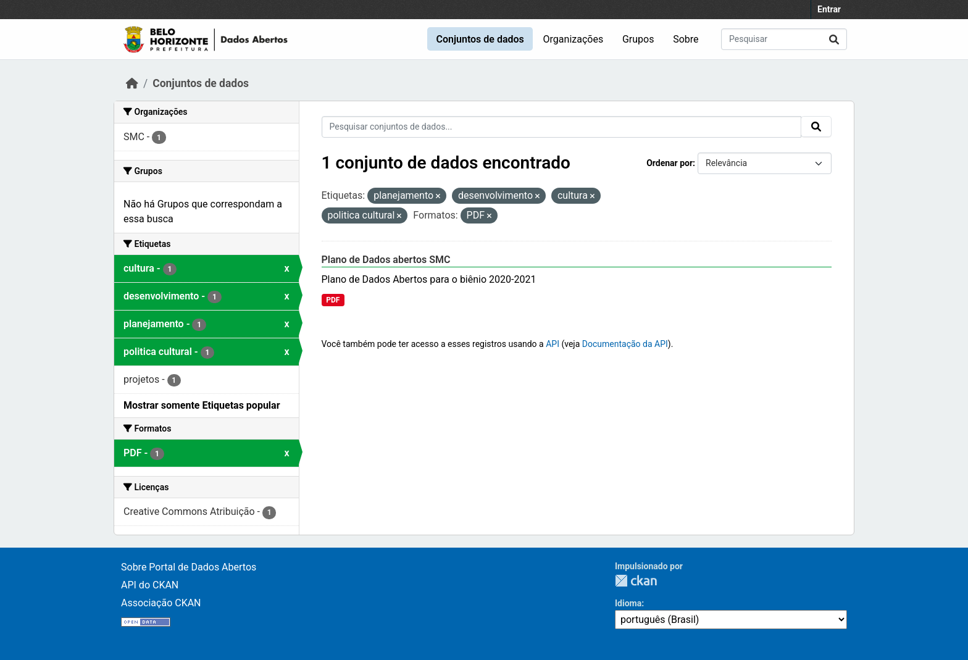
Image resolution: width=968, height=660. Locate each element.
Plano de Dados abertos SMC (386, 259)
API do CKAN (149, 585)
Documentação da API (625, 344)
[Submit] (834, 39)
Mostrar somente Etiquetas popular (201, 405)
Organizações (573, 39)
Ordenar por (669, 163)
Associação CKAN (161, 603)
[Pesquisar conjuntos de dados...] (784, 39)
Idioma (628, 603)
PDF (333, 300)
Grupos (638, 39)
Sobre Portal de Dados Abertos (188, 567)
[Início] (132, 83)
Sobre (685, 39)
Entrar (829, 9)
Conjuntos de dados (480, 39)
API (552, 344)
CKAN (636, 580)
